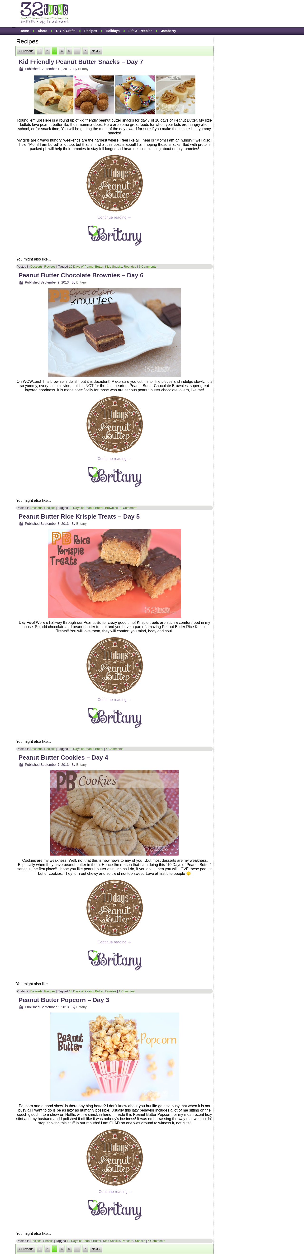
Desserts (36, 266)
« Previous (26, 51)
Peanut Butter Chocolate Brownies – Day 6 (81, 275)
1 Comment (128, 508)
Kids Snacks (113, 266)
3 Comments (148, 266)
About (42, 31)
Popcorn (127, 1241)
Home (24, 31)
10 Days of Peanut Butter (86, 266)
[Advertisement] (164, 13)
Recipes (90, 31)
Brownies (111, 508)
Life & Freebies (140, 31)
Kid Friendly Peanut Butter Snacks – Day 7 (81, 61)
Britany (83, 69)
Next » (96, 51)
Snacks (48, 1241)
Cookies (110, 991)
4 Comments (115, 749)
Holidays (112, 31)
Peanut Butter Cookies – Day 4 (63, 757)
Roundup (130, 266)
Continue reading (114, 217)
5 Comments (156, 1241)
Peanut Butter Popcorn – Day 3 (64, 999)
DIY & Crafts (65, 31)
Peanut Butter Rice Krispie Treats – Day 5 (79, 516)
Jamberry (168, 31)
